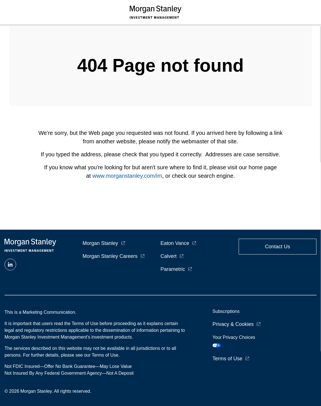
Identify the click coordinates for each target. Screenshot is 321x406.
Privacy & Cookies (233, 324)
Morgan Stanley (100, 243)
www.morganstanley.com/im (127, 176)
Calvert (168, 256)
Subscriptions (225, 311)
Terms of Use (227, 358)
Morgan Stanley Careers (110, 256)
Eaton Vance (174, 243)
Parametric (172, 269)
